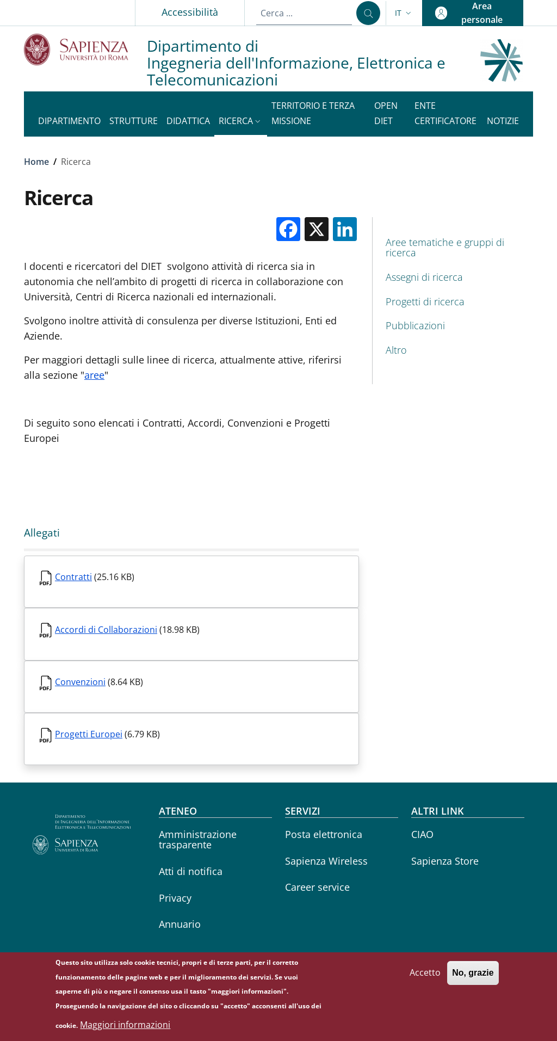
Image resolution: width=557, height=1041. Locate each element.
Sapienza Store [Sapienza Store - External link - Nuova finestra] (445, 860)
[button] (404, 13)
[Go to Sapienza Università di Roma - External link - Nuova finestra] (85, 49)
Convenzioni (80, 682)
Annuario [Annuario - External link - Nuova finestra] (180, 924)
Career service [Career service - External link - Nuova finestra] (317, 887)
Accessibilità (190, 12)
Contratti (73, 577)
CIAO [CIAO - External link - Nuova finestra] (422, 834)
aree (94, 374)
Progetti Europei (88, 734)
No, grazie (472, 977)
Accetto (425, 977)
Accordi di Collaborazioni (106, 630)
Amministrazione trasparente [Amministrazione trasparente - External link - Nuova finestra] (198, 839)
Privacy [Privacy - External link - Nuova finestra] (175, 897)
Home (36, 162)
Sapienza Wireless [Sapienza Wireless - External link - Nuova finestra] (326, 860)
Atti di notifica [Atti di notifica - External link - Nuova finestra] (190, 871)
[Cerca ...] (368, 13)
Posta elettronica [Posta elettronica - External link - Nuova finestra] (323, 834)
